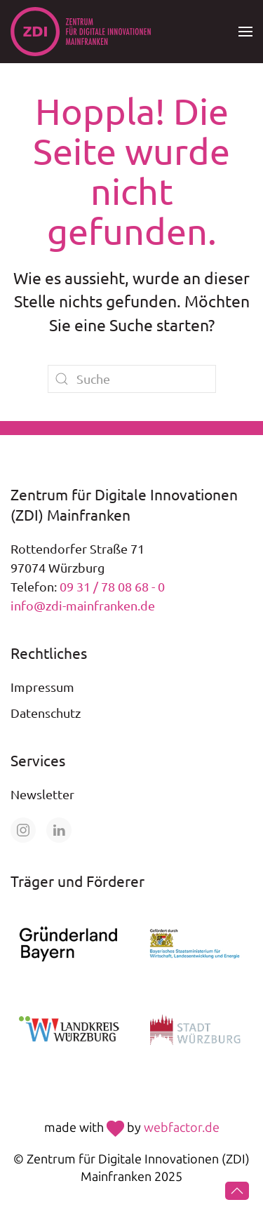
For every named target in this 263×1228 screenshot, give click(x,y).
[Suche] (132, 379)
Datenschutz (46, 712)
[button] (245, 31)
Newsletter (42, 794)
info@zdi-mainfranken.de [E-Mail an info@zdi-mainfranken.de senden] (83, 605)
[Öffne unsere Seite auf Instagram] (23, 830)
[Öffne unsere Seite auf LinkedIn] (59, 830)
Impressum (42, 686)
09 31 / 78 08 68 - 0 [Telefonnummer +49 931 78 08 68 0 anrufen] (112, 586)
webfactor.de (182, 1127)
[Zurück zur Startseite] (81, 31)
